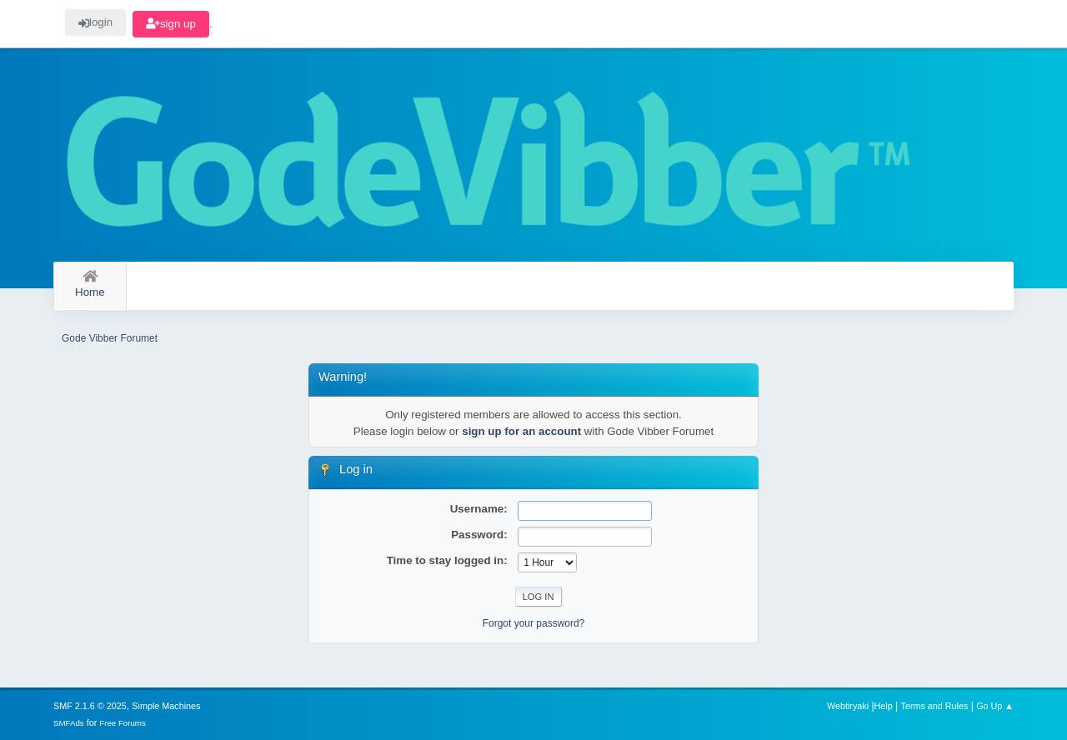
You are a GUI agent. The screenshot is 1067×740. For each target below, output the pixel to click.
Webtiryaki (848, 706)
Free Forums (122, 723)
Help (883, 706)
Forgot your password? (534, 623)
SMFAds (68, 723)
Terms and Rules (935, 706)
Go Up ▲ (995, 706)
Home (90, 284)
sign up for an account (521, 431)
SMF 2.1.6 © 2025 (90, 706)
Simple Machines (166, 706)
